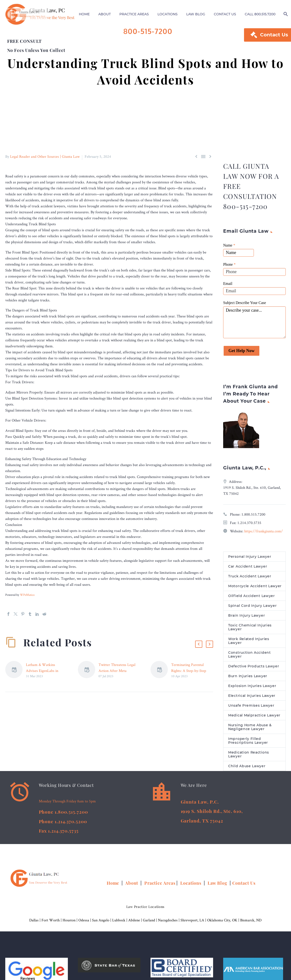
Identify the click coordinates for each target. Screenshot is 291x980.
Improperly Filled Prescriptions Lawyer (248, 743)
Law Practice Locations (145, 909)
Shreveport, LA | (193, 922)
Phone (229, 267)
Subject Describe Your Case (244, 305)
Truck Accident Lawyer (249, 578)
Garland (149, 922)
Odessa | (85, 922)
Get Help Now (241, 352)
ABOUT (104, 14)
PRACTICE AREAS (134, 14)
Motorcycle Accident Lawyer (255, 588)
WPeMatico (27, 597)
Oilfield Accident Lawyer (251, 598)
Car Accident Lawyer (247, 568)
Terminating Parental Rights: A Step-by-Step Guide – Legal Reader (188, 672)
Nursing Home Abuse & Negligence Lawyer (250, 729)
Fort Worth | (52, 922)
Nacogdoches (168, 922)
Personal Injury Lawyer (249, 559)
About (132, 885)
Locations (191, 885)
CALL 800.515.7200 (260, 14)
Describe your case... (254, 324)
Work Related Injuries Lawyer (248, 643)
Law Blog (217, 885)
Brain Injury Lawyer (246, 617)
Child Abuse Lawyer (247, 768)
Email (227, 286)
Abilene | (135, 922)
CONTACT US (225, 14)
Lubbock (118, 922)
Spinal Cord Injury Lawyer (252, 608)
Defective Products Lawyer (253, 668)
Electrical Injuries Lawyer (251, 698)
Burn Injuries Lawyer (247, 678)
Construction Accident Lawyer (249, 657)
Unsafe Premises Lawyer (251, 707)
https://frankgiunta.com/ (263, 533)
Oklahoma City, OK (222, 922)
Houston (69, 922)
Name (229, 247)
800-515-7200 (148, 31)
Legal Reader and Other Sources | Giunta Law (45, 158)
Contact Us (244, 885)
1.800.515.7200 (253, 516)
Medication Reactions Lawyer (248, 756)
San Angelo (100, 922)
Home (114, 885)
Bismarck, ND (251, 922)
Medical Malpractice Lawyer (254, 717)
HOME (84, 14)
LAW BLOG (195, 14)
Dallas (34, 922)
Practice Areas (159, 885)
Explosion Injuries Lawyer (252, 688)
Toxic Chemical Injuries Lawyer (250, 629)
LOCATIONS (167, 14)
